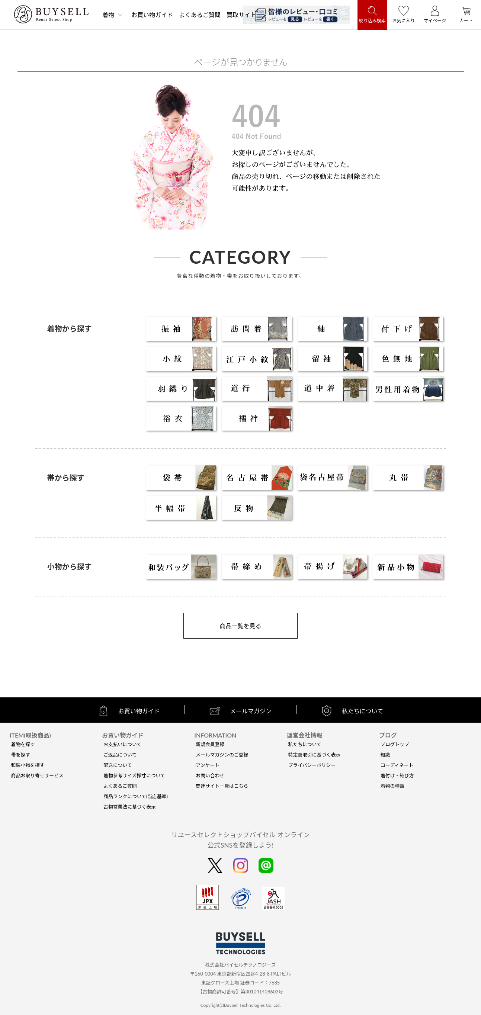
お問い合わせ (210, 775)
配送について (117, 765)
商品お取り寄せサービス (37, 775)
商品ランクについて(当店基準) (135, 796)
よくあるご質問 (200, 14)
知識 (385, 755)
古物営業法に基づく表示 (129, 807)
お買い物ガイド (152, 14)
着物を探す (23, 744)
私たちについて (304, 744)
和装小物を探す (28, 765)
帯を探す (20, 755)
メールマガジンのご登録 (222, 755)
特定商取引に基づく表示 (314, 755)
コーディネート (397, 765)
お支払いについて (122, 744)
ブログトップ (395, 744)
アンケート (207, 765)
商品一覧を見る (240, 625)
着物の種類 (392, 786)
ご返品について (120, 755)
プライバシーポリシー (312, 765)
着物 (108, 14)
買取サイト (241, 14)
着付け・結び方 (397, 775)
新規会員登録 (210, 744)
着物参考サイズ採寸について (134, 775)
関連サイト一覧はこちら (222, 786)
